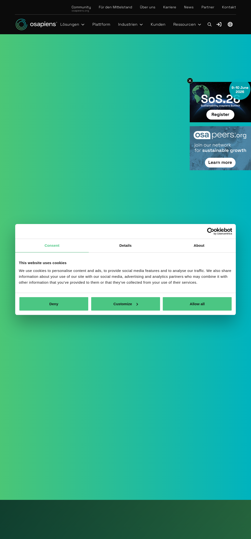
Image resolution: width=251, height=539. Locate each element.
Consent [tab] (52, 245)
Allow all (197, 304)
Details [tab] (125, 245)
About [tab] (199, 245)
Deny (53, 304)
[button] (72, 24)
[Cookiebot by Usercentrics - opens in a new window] (210, 231)
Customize (125, 304)
